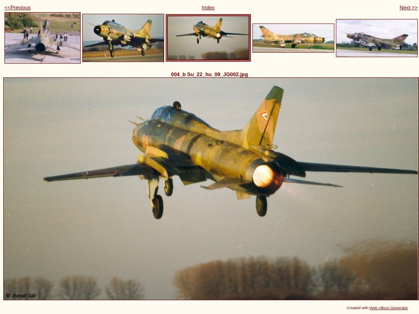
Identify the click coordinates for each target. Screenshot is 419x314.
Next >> (409, 7)
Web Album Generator (389, 307)
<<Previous (17, 7)
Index (208, 7)
